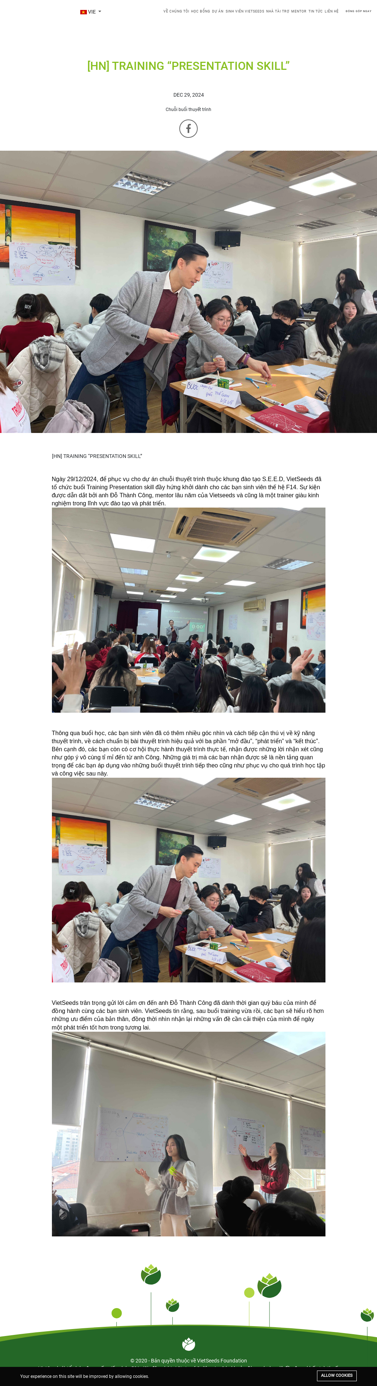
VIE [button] (88, 12)
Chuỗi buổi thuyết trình (188, 109)
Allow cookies (337, 1375)
